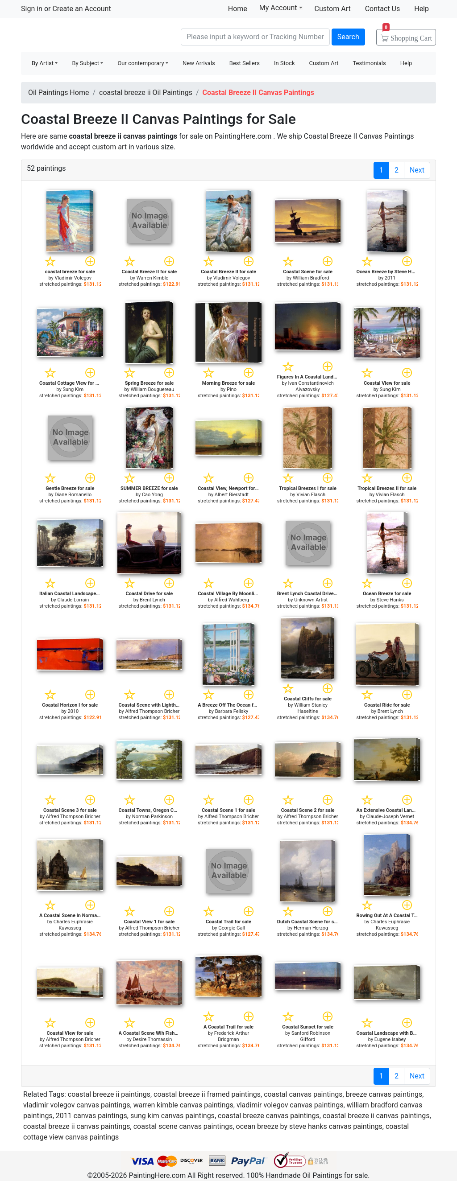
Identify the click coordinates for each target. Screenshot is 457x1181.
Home (237, 8)
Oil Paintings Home (58, 92)
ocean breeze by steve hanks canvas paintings (309, 1126)
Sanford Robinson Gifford (310, 1036)
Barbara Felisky (232, 711)
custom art (109, 147)
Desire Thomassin (152, 1039)
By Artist (43, 63)
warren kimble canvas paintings (183, 1105)
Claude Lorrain (73, 600)
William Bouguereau (152, 389)
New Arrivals (199, 63)
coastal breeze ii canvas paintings (376, 1115)
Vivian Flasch (310, 495)
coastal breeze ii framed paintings (207, 1094)
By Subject (85, 63)
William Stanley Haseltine (311, 708)
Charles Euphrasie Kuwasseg (73, 925)
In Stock (284, 63)
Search (348, 37)
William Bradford (311, 278)
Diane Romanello (72, 495)
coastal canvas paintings (303, 1094)
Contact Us (382, 8)
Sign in (31, 8)
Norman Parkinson (152, 816)
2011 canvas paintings (91, 1115)
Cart (407, 35)
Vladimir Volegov (73, 278)
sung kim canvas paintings (172, 1115)
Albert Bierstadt (232, 495)
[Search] (255, 37)
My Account (281, 8)
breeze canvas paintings (384, 1094)
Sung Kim (72, 389)
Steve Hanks (390, 600)
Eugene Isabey (390, 1039)
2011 (390, 278)
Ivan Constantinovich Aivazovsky (310, 386)
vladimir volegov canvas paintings (76, 1105)
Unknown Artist (311, 600)
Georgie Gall (231, 928)
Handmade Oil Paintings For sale (88, 35)
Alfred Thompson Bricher (152, 711)
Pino (232, 389)
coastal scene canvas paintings (183, 1126)
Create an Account (81, 8)
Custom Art (333, 8)
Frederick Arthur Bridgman (231, 1036)
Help (421, 8)
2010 (73, 711)
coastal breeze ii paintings (109, 1094)
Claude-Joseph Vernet (390, 816)
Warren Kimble (152, 278)
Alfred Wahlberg (231, 600)
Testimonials (369, 63)
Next (417, 170)
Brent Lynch (152, 600)
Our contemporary (140, 63)
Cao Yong (152, 495)
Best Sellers (244, 63)
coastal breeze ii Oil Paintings (145, 92)
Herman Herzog (311, 928)
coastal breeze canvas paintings (269, 1115)
